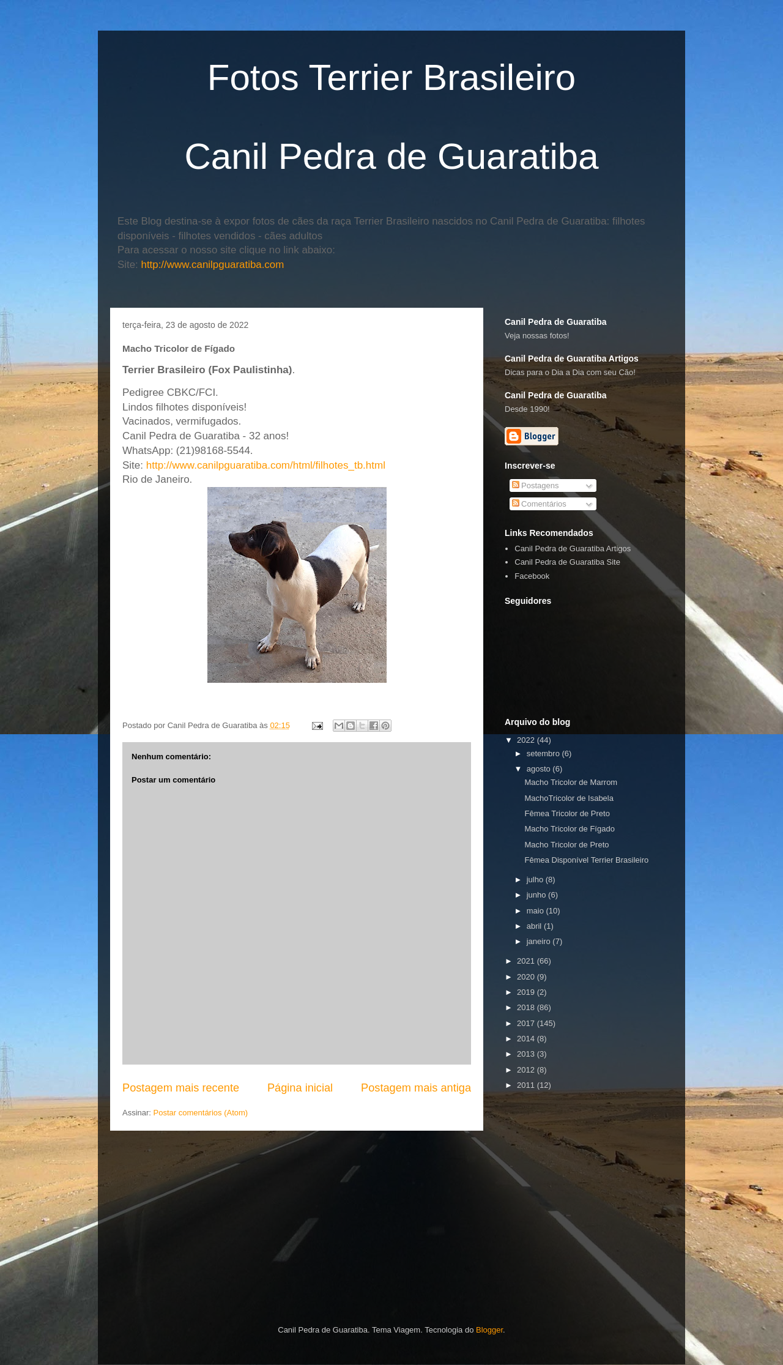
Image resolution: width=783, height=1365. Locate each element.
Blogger (489, 1329)
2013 (527, 1053)
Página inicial (300, 1088)
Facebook (531, 576)
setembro (544, 753)
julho (536, 879)
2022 (527, 740)
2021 (527, 960)
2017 (527, 1023)
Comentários (539, 503)
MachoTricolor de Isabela (568, 798)
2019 (527, 992)
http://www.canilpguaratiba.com (212, 264)
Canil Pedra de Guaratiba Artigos (572, 548)
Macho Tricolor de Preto (566, 844)
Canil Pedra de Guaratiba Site (567, 562)
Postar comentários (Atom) (201, 1112)
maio (536, 910)
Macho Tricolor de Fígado (569, 828)
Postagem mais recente (180, 1088)
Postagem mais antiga (416, 1088)
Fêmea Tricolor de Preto (566, 813)
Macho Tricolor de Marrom (570, 782)
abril (535, 926)
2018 (527, 1007)
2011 (527, 1085)
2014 (527, 1038)
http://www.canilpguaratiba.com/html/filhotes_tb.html (265, 465)
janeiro (540, 941)
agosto (540, 768)
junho (537, 894)
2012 (527, 1069)
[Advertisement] (644, 1179)
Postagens (535, 485)
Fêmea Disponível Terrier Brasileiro (586, 860)
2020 (527, 976)
